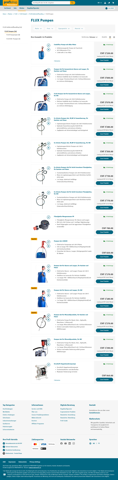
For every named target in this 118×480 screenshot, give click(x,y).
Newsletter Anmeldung (67, 415)
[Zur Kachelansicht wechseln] (114, 37)
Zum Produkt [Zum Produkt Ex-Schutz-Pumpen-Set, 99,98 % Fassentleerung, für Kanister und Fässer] (104, 134)
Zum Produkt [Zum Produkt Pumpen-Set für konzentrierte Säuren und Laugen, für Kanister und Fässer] (104, 85)
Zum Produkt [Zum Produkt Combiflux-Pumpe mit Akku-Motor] (104, 60)
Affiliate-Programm (38, 424)
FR (99, 443)
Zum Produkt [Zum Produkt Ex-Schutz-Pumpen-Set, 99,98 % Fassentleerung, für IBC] (104, 158)
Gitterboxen (6, 418)
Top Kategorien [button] (9, 405)
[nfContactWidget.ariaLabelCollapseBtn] (4, 475)
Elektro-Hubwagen (9, 415)
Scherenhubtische (8, 430)
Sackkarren (6, 424)
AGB (4, 462)
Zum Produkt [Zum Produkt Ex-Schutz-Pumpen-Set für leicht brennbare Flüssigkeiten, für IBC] (104, 208)
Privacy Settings (35, 462)
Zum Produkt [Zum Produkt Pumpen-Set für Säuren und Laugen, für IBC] (104, 306)
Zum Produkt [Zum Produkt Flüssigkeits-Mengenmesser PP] (104, 232)
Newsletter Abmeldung (67, 418)
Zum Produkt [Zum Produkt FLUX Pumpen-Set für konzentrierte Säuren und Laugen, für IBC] (104, 109)
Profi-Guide (64, 421)
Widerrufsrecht (36, 418)
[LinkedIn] (69, 443)
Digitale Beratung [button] (67, 405)
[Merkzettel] (109, 3)
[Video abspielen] (48, 49)
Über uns (34, 412)
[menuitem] (100, 3)
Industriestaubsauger (9, 421)
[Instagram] (74, 443)
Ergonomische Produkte (67, 412)
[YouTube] (65, 443)
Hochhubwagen (8, 409)
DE (94, 443)
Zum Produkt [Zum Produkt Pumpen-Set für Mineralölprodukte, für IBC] (104, 355)
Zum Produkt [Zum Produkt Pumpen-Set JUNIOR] (104, 257)
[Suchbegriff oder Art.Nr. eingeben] (51, 2)
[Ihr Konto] (105, 3)
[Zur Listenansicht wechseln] (110, 37)
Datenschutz (23, 462)
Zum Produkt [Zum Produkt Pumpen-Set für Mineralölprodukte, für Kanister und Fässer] (104, 330)
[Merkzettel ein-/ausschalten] (48, 45)
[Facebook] (61, 443)
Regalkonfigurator (66, 409)
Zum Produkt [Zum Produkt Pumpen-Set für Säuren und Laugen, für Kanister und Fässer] (104, 281)
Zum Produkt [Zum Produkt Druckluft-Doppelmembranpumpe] (104, 379)
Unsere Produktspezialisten (40, 415)
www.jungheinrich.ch (35, 467)
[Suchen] (72, 2)
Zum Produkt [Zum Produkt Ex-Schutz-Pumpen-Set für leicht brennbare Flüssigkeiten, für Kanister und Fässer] (104, 183)
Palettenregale (7, 427)
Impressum (12, 462)
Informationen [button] (37, 405)
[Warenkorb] (113, 3)
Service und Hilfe (37, 409)
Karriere (34, 421)
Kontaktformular (94, 413)
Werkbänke (6, 412)
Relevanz (94, 37)
